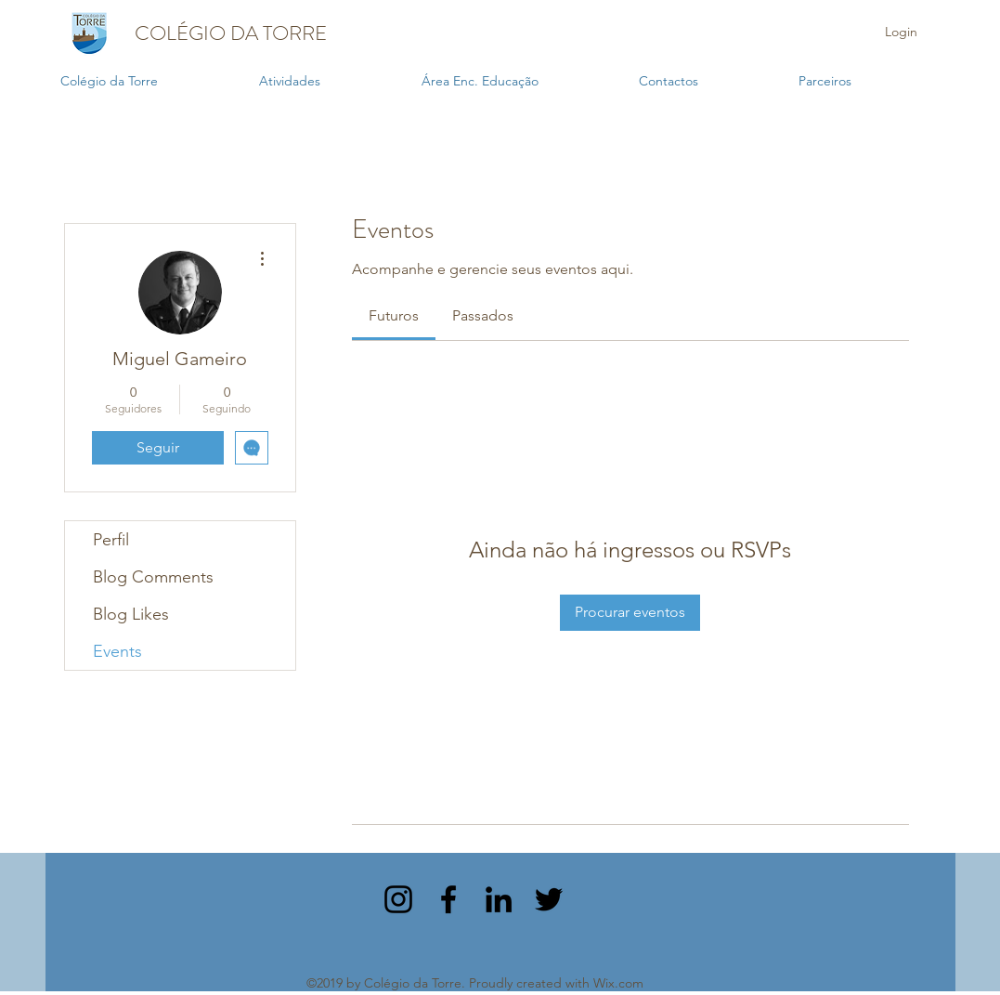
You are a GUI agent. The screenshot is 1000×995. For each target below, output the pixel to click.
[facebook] (448, 899)
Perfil (111, 540)
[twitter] (548, 899)
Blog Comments (153, 577)
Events (117, 651)
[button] (331, 81)
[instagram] (398, 899)
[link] (394, 315)
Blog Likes (131, 614)
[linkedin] (498, 899)
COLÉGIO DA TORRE (231, 33)
